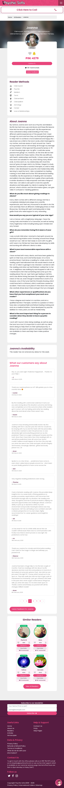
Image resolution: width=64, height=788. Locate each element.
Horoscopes (12, 735)
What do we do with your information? (16, 752)
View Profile (23, 648)
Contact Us (38, 726)
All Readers (17, 17)
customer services (27, 765)
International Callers (27, 785)
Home (10, 17)
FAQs (35, 728)
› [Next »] (43, 601)
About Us (10, 728)
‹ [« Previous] (20, 601)
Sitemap (39, 785)
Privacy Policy (12, 744)
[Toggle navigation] (61, 3)
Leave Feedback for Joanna (22, 609)
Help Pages (38, 731)
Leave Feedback (32, 72)
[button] (32, 10)
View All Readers (32, 686)
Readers (10, 731)
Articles (10, 733)
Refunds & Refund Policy (16, 746)
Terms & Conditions (14, 748)
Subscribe (32, 713)
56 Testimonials (32, 68)
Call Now (32, 63)
